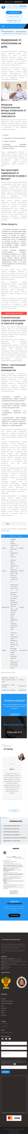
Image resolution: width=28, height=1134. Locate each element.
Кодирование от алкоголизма (10, 840)
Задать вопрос (14, 714)
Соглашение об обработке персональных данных (11, 1060)
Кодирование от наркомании (10, 834)
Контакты (3, 1015)
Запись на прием (14, 16)
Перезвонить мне (14, 915)
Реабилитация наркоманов (10, 831)
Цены (7, 523)
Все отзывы (14, 810)
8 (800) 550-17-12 (4, 1023)
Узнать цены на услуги (14, 313)
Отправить (5, 1072)
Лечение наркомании (6, 1003)
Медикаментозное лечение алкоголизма (13, 837)
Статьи (2, 1012)
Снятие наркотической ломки (10, 825)
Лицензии (3, 1008)
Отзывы (3, 1010)
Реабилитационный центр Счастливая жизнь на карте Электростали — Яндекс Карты (14, 1112)
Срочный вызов (14, 12)
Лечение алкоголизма (7, 1001)
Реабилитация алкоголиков (10, 828)
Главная (3, 998)
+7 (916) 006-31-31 (4, 1026)
